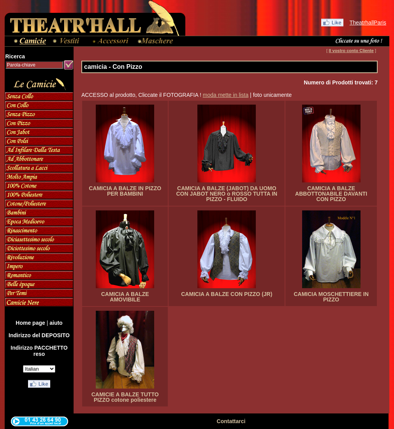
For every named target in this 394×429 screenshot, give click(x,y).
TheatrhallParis (368, 22)
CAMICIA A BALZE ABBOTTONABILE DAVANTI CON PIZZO (331, 194)
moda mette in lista (226, 95)
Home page (30, 323)
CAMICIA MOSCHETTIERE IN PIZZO (331, 296)
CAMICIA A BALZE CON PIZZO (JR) (226, 294)
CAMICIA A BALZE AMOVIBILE (125, 296)
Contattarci (231, 421)
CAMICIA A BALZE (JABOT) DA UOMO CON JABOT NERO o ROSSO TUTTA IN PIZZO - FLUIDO (226, 194)
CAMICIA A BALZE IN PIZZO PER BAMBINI (125, 191)
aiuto (55, 323)
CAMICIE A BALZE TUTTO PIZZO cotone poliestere (125, 397)
